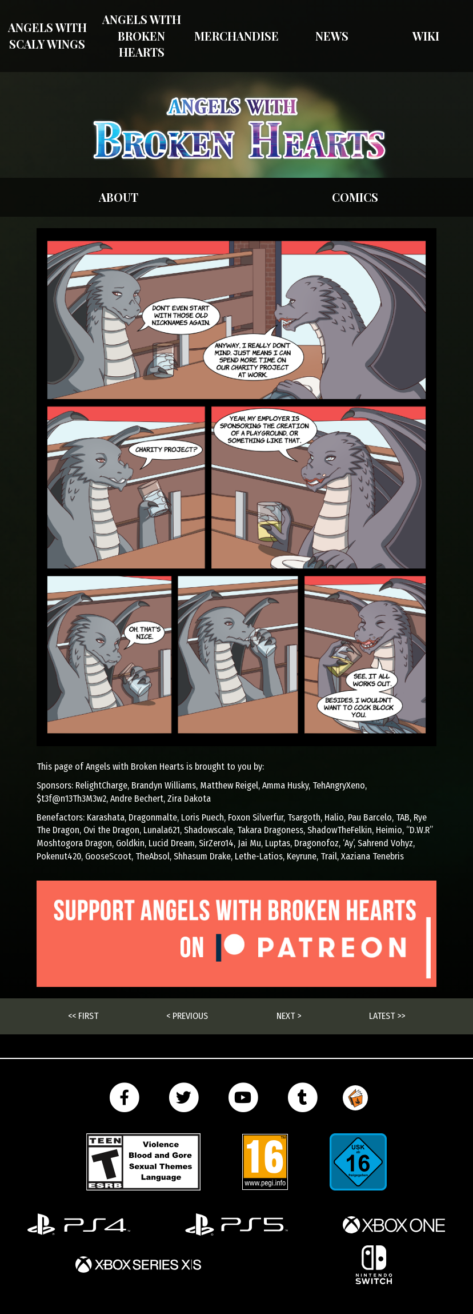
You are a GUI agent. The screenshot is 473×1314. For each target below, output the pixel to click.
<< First (83, 1015)
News (331, 35)
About (118, 197)
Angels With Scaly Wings (47, 35)
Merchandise (236, 35)
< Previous (187, 1015)
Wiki (425, 35)
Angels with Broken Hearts (141, 35)
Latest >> (387, 1015)
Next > (288, 1015)
